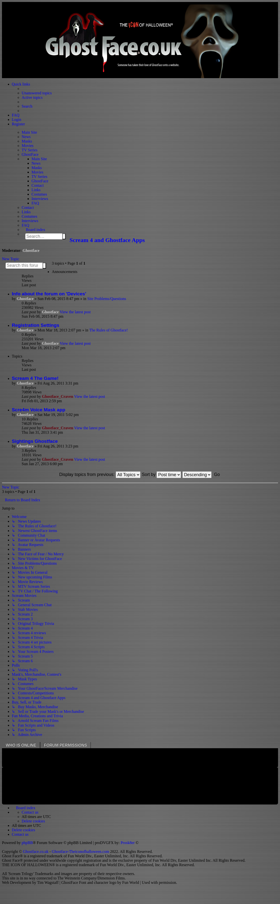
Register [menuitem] (18, 124)
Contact (37, 185)
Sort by (161, 474)
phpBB (27, 843)
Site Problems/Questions (106, 299)
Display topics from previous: (99, 474)
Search (64, 236)
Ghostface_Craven (57, 396)
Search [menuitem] (27, 106)
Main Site (29, 132)
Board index (35, 230)
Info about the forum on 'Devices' (49, 293)
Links (35, 190)
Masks (27, 141)
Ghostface (31, 250)
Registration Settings (35, 325)
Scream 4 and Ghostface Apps (107, 240)
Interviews (39, 199)
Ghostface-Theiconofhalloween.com (80, 851)
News (26, 137)
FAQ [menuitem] (15, 115)
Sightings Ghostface (35, 441)
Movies (27, 145)
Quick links (21, 84)
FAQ (35, 203)
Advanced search (47, 266)
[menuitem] (30, 812)
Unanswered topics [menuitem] (37, 93)
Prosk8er (128, 843)
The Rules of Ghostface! (108, 330)
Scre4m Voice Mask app (38, 409)
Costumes (39, 194)
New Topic (10, 259)
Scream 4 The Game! (35, 378)
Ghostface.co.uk (36, 851)
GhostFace (30, 154)
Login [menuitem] (16, 119)
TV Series (29, 150)
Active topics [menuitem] (32, 97)
